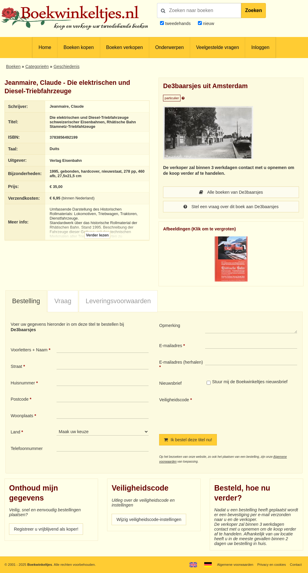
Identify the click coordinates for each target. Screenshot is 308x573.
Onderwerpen (169, 47)
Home (44, 47)
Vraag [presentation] (62, 301)
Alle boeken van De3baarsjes (231, 192)
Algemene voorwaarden (235, 564)
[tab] (26, 301)
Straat (16, 366)
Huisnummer (23, 382)
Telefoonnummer (26, 448)
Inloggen (260, 47)
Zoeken (253, 10)
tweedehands (178, 23)
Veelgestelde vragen (217, 47)
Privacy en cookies (271, 564)
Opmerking (169, 325)
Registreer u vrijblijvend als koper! (46, 529)
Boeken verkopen (124, 47)
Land (15, 432)
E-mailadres (170, 345)
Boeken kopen (78, 47)
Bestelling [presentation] (26, 301)
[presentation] (255, 410)
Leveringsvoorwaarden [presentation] (118, 301)
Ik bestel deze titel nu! (188, 439)
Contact (296, 564)
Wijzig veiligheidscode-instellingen (148, 519)
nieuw (208, 23)
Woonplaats (22, 415)
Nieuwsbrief (170, 383)
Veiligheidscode (174, 399)
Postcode (19, 399)
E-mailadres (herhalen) (181, 362)
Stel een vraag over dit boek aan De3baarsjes (231, 206)
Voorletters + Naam (29, 349)
